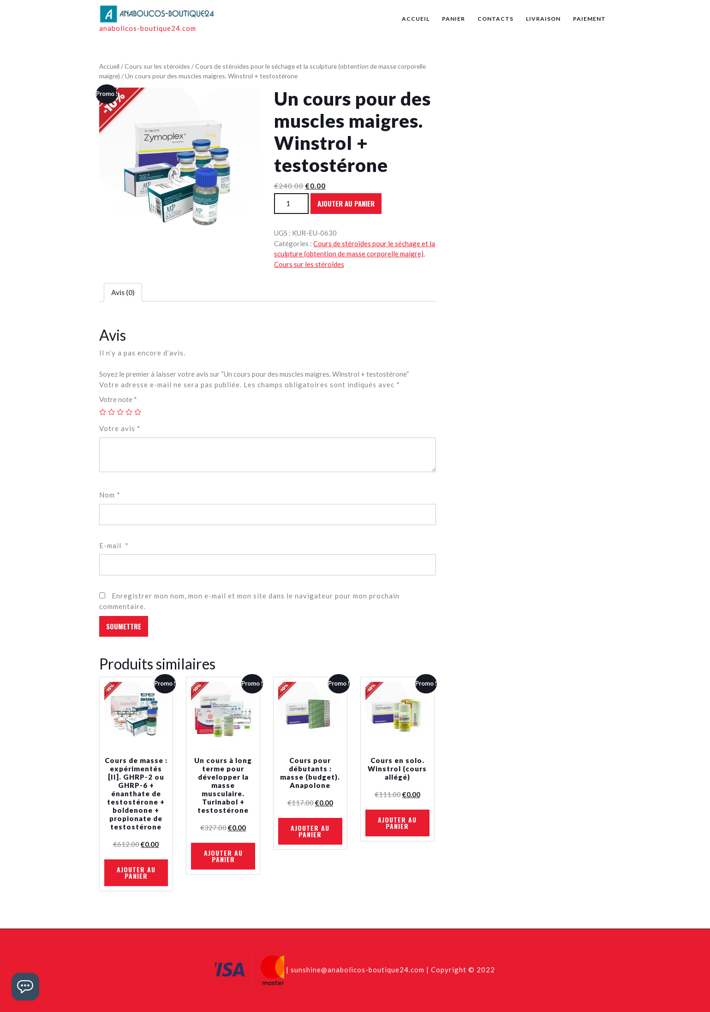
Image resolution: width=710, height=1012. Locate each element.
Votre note (118, 399)
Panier (453, 18)
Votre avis (120, 428)
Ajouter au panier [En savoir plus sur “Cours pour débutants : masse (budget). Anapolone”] (310, 831)
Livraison (543, 18)
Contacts (495, 18)
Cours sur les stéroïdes (157, 66)
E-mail (114, 545)
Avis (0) (123, 292)
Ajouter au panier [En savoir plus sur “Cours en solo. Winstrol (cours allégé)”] (397, 823)
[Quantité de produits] (291, 203)
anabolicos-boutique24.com (147, 28)
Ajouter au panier (346, 203)
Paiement (589, 18)
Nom (109, 495)
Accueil (416, 18)
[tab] (123, 292)
